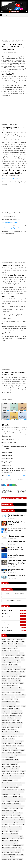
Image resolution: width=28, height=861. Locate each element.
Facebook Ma (5, 694)
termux (3, 680)
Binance (17, 564)
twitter (8, 680)
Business (4, 682)
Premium (20, 617)
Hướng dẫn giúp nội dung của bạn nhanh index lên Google (16, 482)
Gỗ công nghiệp (13, 703)
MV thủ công (4, 714)
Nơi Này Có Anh (19, 719)
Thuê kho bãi (5, 738)
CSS (3, 562)
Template (22, 548)
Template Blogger (6, 668)
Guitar (18, 701)
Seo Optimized (5, 557)
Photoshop (13, 617)
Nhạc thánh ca (17, 573)
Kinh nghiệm (22, 705)
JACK (7, 705)
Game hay (4, 631)
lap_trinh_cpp (14, 643)
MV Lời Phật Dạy (5, 712)
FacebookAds (22, 582)
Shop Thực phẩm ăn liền (16, 599)
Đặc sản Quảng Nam (6, 775)
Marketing (10, 555)
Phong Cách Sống (5, 617)
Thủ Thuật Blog (16, 575)
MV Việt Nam (18, 659)
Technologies (13, 622)
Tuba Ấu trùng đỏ (16, 673)
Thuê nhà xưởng (14, 740)
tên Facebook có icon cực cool (8, 765)
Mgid (10, 714)
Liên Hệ (6, 852)
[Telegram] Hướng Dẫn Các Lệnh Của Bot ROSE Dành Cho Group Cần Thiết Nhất (17, 429)
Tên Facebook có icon (13, 747)
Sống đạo (4, 569)
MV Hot (18, 569)
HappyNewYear (17, 631)
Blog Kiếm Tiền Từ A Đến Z (7, 647)
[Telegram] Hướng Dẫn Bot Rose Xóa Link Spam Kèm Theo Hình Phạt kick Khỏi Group (17, 422)
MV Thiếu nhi (13, 712)
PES (12, 661)
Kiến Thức (8, 40)
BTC (12, 606)
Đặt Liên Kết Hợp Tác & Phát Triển (13, 507)
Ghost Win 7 (20, 698)
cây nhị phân (5, 675)
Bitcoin (22, 564)
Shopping (12, 601)
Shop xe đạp (4, 731)
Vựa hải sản (10, 569)
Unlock (20, 754)
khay (17, 589)
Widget (23, 601)
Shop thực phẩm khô (6, 728)
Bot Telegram (5, 564)
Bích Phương (4, 684)
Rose (3, 619)
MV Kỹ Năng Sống (16, 710)
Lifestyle (12, 633)
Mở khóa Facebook (6, 719)
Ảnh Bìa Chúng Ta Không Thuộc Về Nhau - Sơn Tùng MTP (13, 777)
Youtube (7, 580)
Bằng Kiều (18, 684)
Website (15, 555)
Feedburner (4, 698)
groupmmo (14, 386)
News (23, 562)
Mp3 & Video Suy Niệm (7, 717)
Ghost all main (12, 610)
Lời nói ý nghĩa (16, 707)
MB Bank (4, 615)
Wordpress (13, 626)
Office (3, 721)
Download (10, 550)
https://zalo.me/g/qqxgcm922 (16, 382)
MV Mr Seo (4, 571)
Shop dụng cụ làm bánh (7, 726)
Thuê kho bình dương (14, 738)
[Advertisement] (14, 29)
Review (3, 599)
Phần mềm (4, 587)
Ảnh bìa (13, 603)
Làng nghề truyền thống (7, 573)
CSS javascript (18, 580)
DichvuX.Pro (13, 503)
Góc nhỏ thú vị (5, 703)
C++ (12, 580)
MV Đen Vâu (16, 615)
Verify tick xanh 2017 (6, 756)
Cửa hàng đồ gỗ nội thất (7, 691)
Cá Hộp (15, 687)
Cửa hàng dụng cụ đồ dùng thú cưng (9, 594)
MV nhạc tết (10, 615)
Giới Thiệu (11, 852)
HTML (10, 552)
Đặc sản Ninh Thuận (17, 772)
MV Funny (9, 710)
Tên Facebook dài (6, 751)
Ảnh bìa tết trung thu (18, 779)
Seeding (8, 619)
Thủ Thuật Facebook (10, 562)
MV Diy (3, 710)
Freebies (4, 585)
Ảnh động (15, 571)
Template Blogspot (16, 668)
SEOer (17, 548)
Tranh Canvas (20, 745)
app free (21, 559)
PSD (3, 580)
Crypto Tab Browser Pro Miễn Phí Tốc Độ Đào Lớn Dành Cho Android (16, 442)
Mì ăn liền (22, 578)
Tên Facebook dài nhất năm (17, 751)
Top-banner (12, 745)
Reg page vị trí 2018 (14, 724)
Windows (12, 589)
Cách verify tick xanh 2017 (7, 689)
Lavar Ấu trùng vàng (12, 654)
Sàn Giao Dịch (15, 522)
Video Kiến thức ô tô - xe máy (17, 640)
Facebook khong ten (14, 694)
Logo (3, 707)
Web (14, 756)
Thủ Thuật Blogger (18, 550)
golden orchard (5, 677)
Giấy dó (8, 596)
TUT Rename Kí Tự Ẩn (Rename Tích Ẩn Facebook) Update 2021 (17, 436)
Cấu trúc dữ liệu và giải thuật (8, 608)
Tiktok (3, 670)
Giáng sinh (8, 652)
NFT (13, 719)
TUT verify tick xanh (17, 735)
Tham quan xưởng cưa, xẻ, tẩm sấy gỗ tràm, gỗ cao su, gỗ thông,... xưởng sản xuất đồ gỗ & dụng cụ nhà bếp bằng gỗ (17, 469)
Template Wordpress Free (7, 638)
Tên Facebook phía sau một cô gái (9, 754)
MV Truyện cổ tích (10, 659)
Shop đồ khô (12, 731)
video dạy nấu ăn (5, 603)
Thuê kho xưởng (5, 740)
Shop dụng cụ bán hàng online (8, 663)
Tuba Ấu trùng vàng (6, 673)
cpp (18, 626)
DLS (15, 691)
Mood (21, 714)
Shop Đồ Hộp (5, 601)
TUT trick (10, 575)
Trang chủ (3, 40)
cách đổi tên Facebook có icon (8, 761)
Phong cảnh (9, 721)
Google (3, 566)
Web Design (18, 624)
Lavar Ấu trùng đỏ (6, 657)
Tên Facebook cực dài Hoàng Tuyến (9, 749)
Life (8, 633)
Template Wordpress (11, 636)
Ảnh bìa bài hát (15, 680)
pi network (23, 677)
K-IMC (11, 705)
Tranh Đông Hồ (13, 670)
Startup (16, 666)
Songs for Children (20, 731)
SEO (8, 599)
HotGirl (14, 652)
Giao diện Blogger (14, 578)
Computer (4, 650)
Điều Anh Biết (18, 770)
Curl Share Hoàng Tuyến (7, 687)
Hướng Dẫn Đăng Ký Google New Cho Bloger (16, 448)
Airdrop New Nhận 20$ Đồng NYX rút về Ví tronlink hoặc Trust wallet (17, 461)
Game (3, 596)
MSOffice (23, 707)
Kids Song (16, 705)
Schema (23, 661)
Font (20, 594)
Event (3, 652)
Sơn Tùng (19, 733)
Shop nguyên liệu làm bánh (14, 587)
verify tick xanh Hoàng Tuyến (8, 768)
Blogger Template (6, 629)
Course (16, 606)
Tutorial (4, 624)
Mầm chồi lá (14, 596)
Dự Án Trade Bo (8, 386)
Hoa (9, 585)
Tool (8, 670)
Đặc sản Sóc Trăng (17, 775)
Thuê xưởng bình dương (7, 742)
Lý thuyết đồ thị (14, 657)
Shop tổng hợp (5, 622)
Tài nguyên (18, 601)
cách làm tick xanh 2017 (16, 758)
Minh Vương (15, 714)
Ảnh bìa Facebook (20, 603)
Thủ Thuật (17, 638)
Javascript (15, 552)
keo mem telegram (15, 677)
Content (10, 650)
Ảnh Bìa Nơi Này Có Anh (7, 779)
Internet (4, 633)
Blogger (4, 545)
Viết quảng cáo (10, 624)
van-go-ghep (19, 765)
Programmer (17, 661)
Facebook (4, 550)
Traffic (23, 566)
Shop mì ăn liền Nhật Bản (19, 726)
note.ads (20, 643)
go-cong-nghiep (20, 761)
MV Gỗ (3, 659)
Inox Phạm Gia (21, 652)
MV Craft (18, 585)
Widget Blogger (5, 626)
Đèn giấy (4, 772)
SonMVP (7, 500)
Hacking (20, 703)
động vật (23, 575)
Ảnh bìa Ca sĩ (11, 645)
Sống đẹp (9, 735)
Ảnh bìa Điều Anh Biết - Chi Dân (8, 782)
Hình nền (4, 555)
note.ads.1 (4, 645)
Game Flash (4, 610)
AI (2, 578)
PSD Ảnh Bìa (21, 596)
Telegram (15, 525)
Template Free (5, 589)
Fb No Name (21, 696)
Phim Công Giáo (14, 559)
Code (8, 548)
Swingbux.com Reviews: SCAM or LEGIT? (16, 476)
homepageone (5, 763)
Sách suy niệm (12, 733)
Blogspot (9, 545)
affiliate (3, 643)
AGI (3, 606)
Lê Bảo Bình (8, 707)
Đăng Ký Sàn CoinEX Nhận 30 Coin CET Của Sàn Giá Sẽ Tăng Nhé (16, 455)
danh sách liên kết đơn (14, 675)
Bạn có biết (9, 566)
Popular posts (5, 724)
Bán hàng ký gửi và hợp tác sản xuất (15, 682)
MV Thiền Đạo (21, 712)
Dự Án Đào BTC (14, 582)
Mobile (3, 636)
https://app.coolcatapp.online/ (9, 176)
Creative (21, 589)
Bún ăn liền (11, 684)
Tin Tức (15, 534)
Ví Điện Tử (15, 531)
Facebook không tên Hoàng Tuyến (9, 696)
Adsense (12, 564)
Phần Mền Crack (16, 721)
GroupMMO (5, 52)
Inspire (12, 585)
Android (7, 606)
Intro (3, 705)
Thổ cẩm (23, 668)
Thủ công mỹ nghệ (18, 742)
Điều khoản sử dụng (19, 852)
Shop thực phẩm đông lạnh (18, 728)
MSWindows (22, 657)
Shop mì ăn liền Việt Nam (16, 619)
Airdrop (15, 519)
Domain (19, 691)
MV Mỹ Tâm (18, 633)
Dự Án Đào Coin (15, 528)
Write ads (19, 756)
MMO (13, 548)
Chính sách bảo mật (14, 854)
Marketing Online (5, 661)
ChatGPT (13, 629)
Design (17, 608)
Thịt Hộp (19, 622)
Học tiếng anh (17, 566)
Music (15, 717)
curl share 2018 (5, 758)
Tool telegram (5, 745)
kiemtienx (12, 763)
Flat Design (19, 629)
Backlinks (7, 578)
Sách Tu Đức (4, 733)
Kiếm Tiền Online (21, 386)
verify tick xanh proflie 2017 (8, 770)
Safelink (21, 724)
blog (8, 643)
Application (22, 680)
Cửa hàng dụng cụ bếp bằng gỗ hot (9, 592)
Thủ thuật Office (5, 640)
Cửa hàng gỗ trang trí (19, 689)
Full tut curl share (12, 698)
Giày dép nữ (12, 701)
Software (4, 575)
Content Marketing (17, 650)
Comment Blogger (19, 647)
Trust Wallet (4, 747)
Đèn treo (9, 772)
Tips (14, 545)
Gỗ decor (10, 631)
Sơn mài (4, 735)
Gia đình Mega (5, 701)
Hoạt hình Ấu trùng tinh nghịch (8, 613)
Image (18, 613)
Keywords (4, 654)
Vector (11, 557)
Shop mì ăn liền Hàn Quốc (7, 666)
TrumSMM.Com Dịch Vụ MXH (20, 500)
